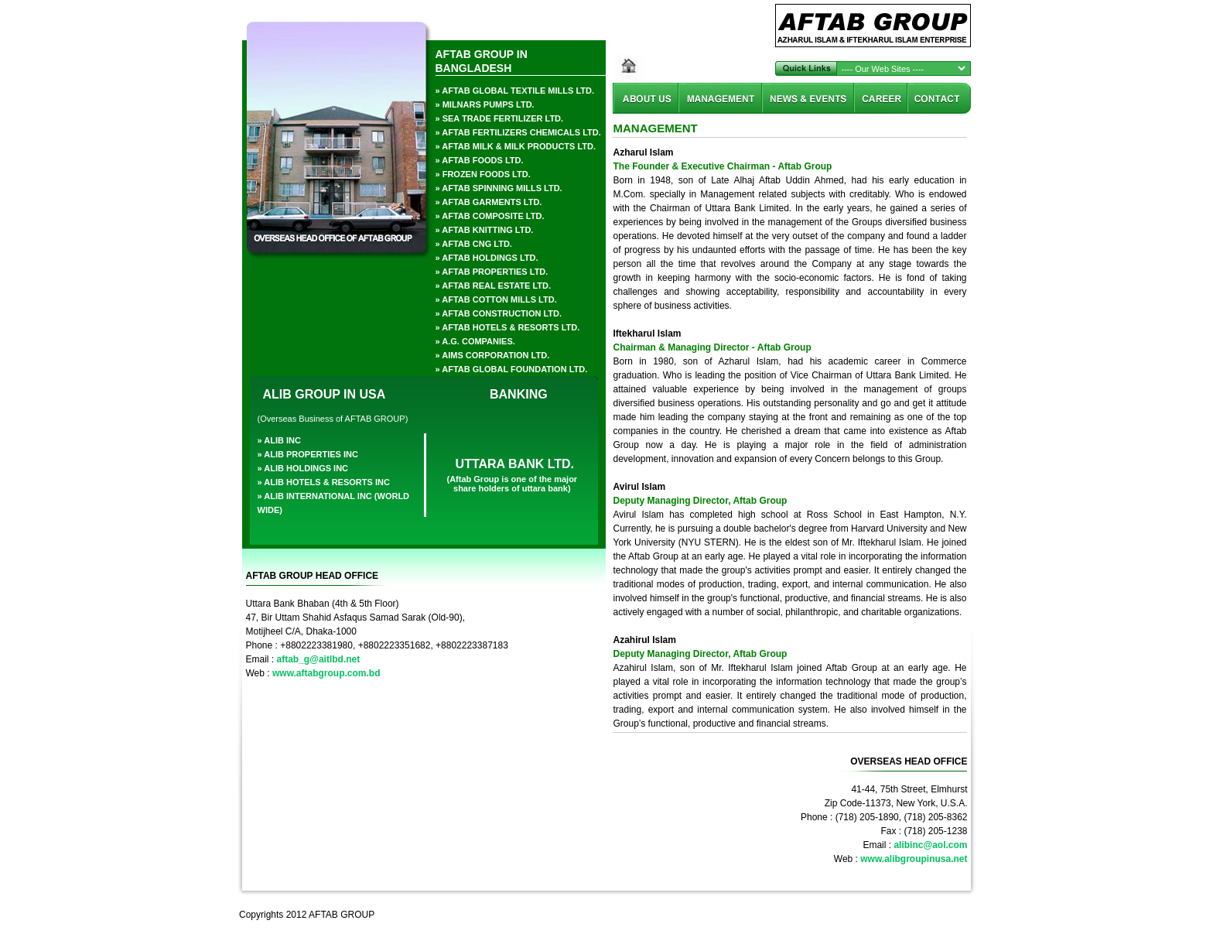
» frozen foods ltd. (483, 174)
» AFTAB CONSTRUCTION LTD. (499, 313)
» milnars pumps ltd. (485, 104)
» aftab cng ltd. (474, 243)
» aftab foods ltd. (480, 160)
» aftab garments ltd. (489, 202)
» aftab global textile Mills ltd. (515, 90)
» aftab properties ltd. (492, 271)
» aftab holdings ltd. (487, 257)
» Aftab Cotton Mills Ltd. (496, 299)
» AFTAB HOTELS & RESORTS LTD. (508, 327)
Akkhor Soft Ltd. (932, 914)
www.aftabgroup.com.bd (326, 673)
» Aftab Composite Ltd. (490, 216)
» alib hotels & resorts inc (324, 482)
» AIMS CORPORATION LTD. (493, 355)
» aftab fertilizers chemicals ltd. (518, 132)
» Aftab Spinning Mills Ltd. (499, 188)
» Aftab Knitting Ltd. (485, 229)
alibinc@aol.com (930, 845)
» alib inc (279, 440)
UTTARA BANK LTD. (515, 463)
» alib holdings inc (303, 468)
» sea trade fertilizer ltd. (500, 118)
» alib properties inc (308, 454)
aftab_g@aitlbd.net (318, 659)
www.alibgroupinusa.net (913, 859)
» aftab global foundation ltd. (512, 369)
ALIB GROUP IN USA (324, 394)
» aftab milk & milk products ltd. (516, 146)
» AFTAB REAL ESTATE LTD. (494, 285)
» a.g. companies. (475, 341)
